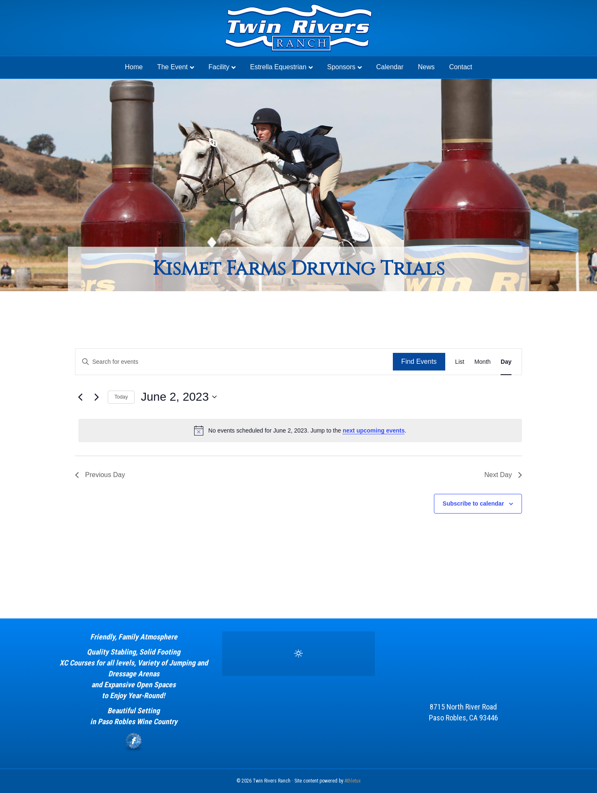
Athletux (353, 781)
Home (134, 66)
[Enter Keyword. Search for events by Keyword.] (234, 362)
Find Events (418, 361)
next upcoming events (374, 430)
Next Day (503, 474)
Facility (218, 66)
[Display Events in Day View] (506, 362)
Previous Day (100, 474)
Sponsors (341, 66)
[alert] (300, 430)
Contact (460, 66)
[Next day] (96, 397)
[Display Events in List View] (460, 362)
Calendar (389, 66)
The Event (172, 66)
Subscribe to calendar (473, 503)
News (426, 66)
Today (121, 397)
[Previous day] (80, 397)
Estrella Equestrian (278, 66)
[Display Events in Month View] (482, 362)
